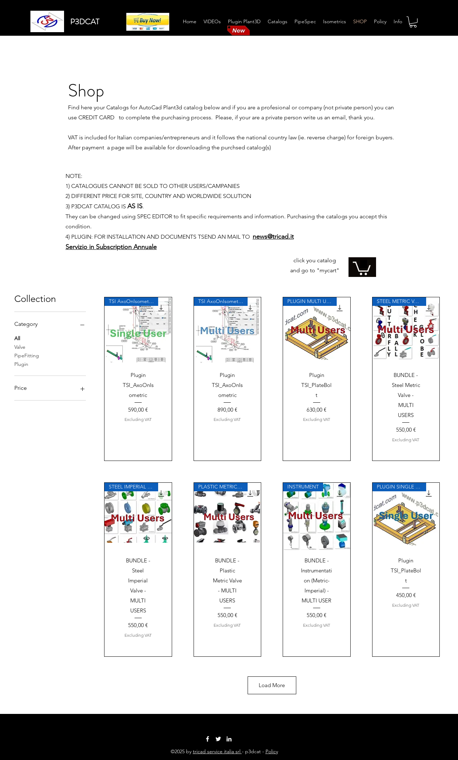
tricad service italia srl (217, 751)
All (17, 338)
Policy (271, 751)
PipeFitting (26, 355)
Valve (19, 346)
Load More (272, 685)
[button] (413, 22)
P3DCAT (84, 21)
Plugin (21, 363)
